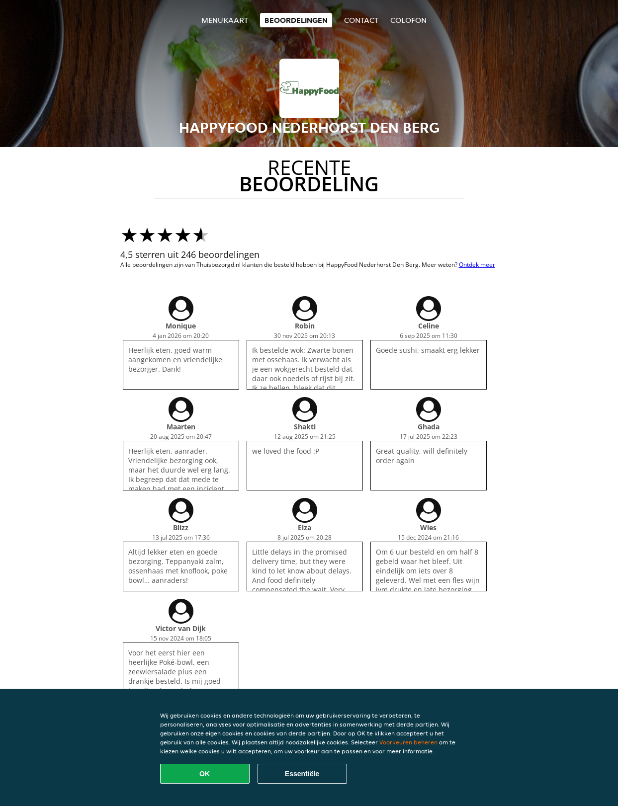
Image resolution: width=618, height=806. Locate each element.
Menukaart (224, 20)
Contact (361, 20)
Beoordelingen (296, 20)
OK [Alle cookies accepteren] (204, 774)
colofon (408, 20)
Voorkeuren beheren (408, 742)
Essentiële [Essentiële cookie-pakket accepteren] (302, 774)
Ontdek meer (477, 264)
